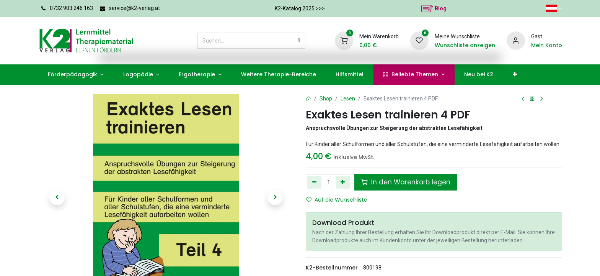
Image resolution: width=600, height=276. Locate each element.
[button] (57, 197)
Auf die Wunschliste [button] (336, 200)
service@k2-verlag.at (134, 8)
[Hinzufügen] (343, 182)
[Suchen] (299, 40)
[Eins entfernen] (314, 182)
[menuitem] (75, 74)
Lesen (348, 98)
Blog (441, 8)
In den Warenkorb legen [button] (405, 182)
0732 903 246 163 (71, 8)
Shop (326, 98)
